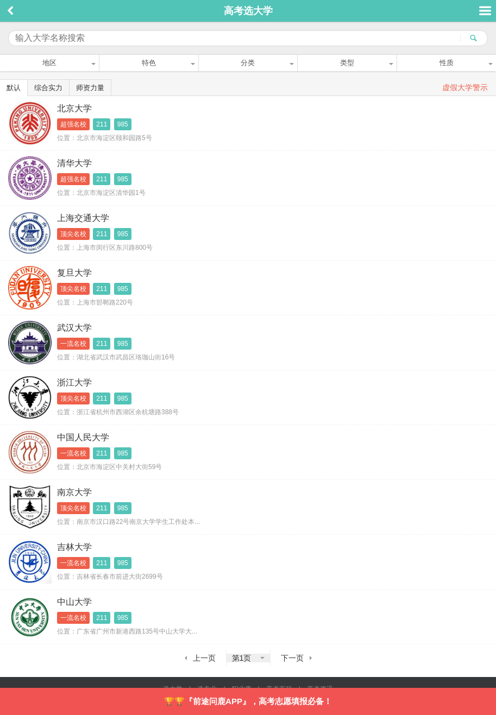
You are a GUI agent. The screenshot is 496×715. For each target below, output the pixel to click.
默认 (14, 88)
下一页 (292, 658)
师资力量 (90, 88)
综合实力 (48, 88)
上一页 (204, 658)
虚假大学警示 (465, 87)
